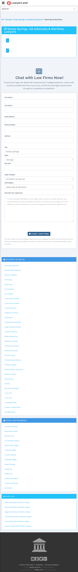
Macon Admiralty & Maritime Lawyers (17, 521)
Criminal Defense (10, 455)
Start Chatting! (39, 234)
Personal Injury (10, 355)
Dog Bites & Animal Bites (13, 322)
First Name (8, 97)
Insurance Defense (11, 332)
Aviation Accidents (11, 275)
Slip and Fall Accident (12, 388)
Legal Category (10, 175)
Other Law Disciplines (16, 420)
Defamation (9, 317)
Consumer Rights (10, 450)
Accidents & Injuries (35, 19)
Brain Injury (8, 284)
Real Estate (8, 488)
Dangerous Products (11, 313)
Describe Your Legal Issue (14, 193)
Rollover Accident (10, 374)
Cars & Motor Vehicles (12, 441)
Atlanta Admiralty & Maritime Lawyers (17, 507)
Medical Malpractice (11, 336)
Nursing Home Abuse (12, 346)
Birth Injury (8, 280)
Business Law (9, 436)
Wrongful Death (10, 412)
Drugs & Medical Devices (13, 327)
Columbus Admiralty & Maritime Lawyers (18, 517)
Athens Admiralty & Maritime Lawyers (17, 502)
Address (7, 136)
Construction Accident (12, 303)
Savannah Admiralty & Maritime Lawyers (18, 526)
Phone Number (10, 125)
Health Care (9, 474)
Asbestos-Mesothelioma (13, 270)
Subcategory (9, 183)
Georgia (8, 19)
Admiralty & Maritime (12, 265)
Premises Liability (10, 365)
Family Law (8, 469)
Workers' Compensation (13, 407)
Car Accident (9, 294)
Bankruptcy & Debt (11, 431)
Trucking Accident (10, 403)
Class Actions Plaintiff (12, 299)
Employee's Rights (11, 460)
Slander (7, 384)
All (3, 19)
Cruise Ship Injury (10, 308)
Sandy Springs (19, 19)
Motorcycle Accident (11, 341)
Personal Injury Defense (13, 360)
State (6, 155)
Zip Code (8, 163)
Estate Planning (10, 464)
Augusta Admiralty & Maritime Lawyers (18, 512)
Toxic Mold (8, 393)
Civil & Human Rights (12, 445)
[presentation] (39, 227)
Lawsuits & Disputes (11, 483)
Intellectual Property (11, 478)
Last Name (8, 105)
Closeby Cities (9, 496)
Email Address (10, 117)
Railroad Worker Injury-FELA (14, 369)
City (6, 147)
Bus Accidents (9, 289)
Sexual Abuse (9, 379)
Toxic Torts (8, 398)
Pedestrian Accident (11, 351)
